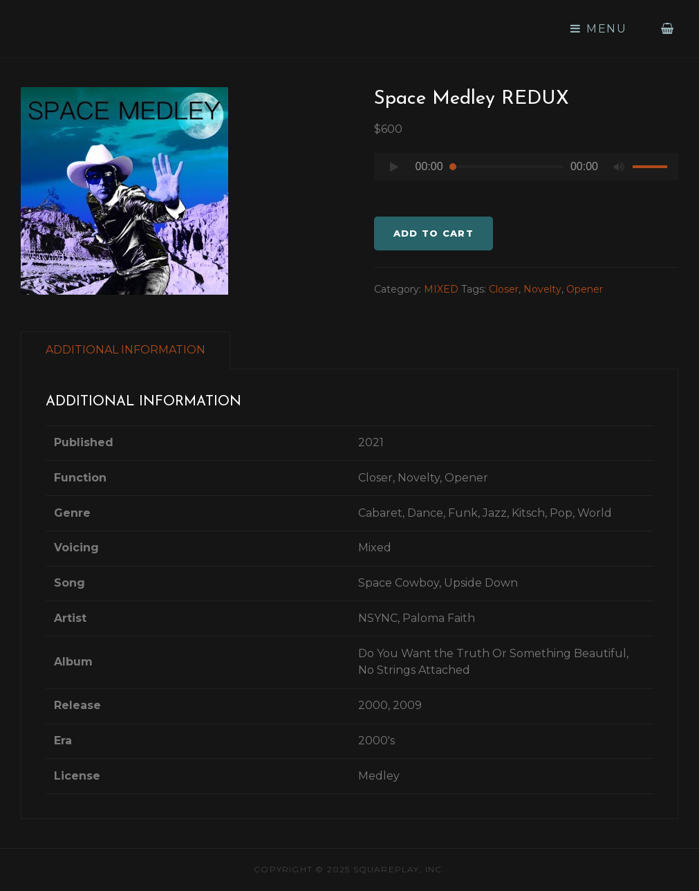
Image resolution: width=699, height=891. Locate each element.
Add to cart (433, 233)
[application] (526, 170)
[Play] (395, 167)
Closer (504, 289)
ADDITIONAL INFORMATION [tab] (125, 349)
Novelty (542, 289)
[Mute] (619, 167)
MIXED (441, 289)
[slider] (506, 166)
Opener (584, 289)
